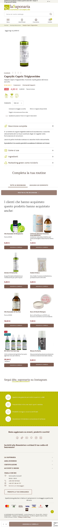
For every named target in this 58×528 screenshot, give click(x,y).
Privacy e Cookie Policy (24, 517)
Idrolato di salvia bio (10, 273)
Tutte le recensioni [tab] (18, 185)
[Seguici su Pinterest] (31, 437)
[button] (16, 247)
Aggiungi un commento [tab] (39, 185)
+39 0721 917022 (14, 481)
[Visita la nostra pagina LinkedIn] (40, 437)
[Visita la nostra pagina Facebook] (17, 437)
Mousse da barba (35, 351)
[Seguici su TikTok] (22, 437)
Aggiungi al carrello (30, 524)
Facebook (12, 73)
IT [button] (47, 1)
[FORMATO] (18, 103)
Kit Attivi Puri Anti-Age (11, 351)
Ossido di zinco (35, 273)
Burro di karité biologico (38, 312)
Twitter (15, 73)
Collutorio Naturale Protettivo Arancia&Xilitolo (39, 234)
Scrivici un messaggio (16, 486)
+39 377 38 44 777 (15, 483)
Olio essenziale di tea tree (12, 312)
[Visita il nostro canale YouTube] (26, 437)
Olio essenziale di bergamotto (13, 234)
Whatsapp (18, 73)
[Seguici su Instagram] (36, 437)
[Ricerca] (29, 14)
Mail (20, 73)
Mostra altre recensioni (28, 192)
